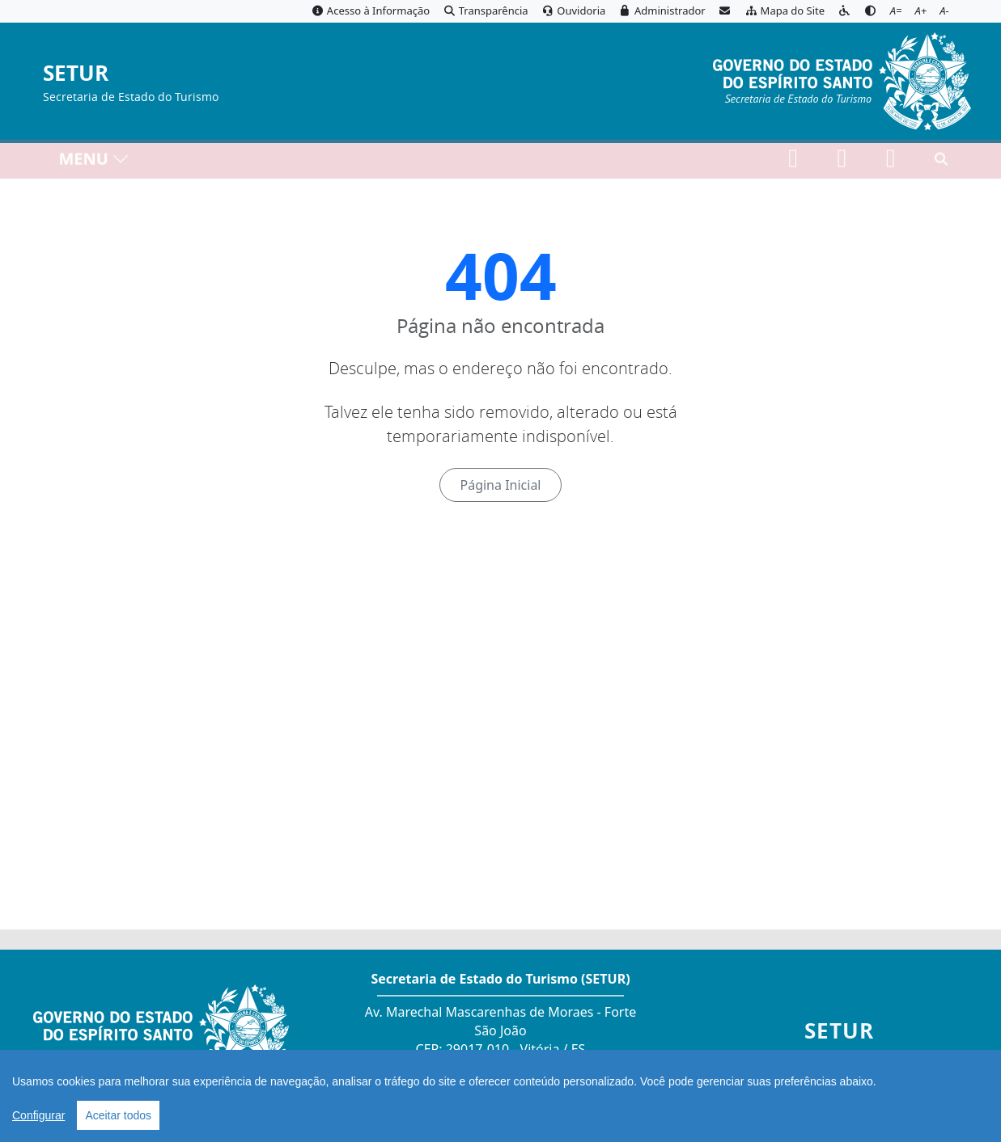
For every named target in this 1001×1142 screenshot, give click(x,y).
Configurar (38, 1115)
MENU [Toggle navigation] (94, 162)
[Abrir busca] (941, 162)
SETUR (75, 73)
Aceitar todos (118, 1115)
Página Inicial (500, 485)
